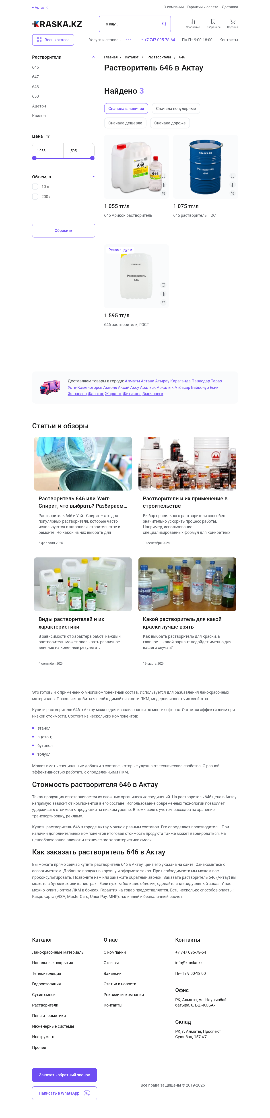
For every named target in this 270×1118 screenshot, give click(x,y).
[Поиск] (135, 24)
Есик (214, 387)
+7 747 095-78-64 (190, 952)
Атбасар (182, 387)
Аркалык (165, 387)
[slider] (34, 158)
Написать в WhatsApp (64, 1093)
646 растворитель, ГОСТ (195, 215)
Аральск (148, 387)
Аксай (123, 387)
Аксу (134, 387)
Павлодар (201, 381)
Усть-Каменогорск (85, 387)
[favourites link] (213, 21)
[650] (62, 96)
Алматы (132, 381)
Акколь (110, 387)
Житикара (132, 393)
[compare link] (193, 21)
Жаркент (113, 393)
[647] (62, 76)
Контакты (228, 39)
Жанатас (96, 393)
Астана (147, 381)
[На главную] (57, 24)
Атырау (162, 381)
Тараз (216, 381)
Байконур (200, 387)
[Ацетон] (62, 106)
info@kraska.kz (188, 962)
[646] (62, 67)
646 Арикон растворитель (128, 215)
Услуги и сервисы (105, 39)
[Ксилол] (62, 115)
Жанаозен (77, 393)
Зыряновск (152, 393)
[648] (62, 86)
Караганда (180, 381)
